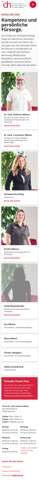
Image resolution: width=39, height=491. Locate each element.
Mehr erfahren (12, 126)
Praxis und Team (26, 450)
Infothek (23, 453)
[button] (33, 4)
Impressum (6, 467)
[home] (15, 4)
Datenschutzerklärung (11, 471)
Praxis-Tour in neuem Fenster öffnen (18, 396)
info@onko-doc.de (15, 422)
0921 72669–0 (15, 416)
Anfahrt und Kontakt (28, 448)
